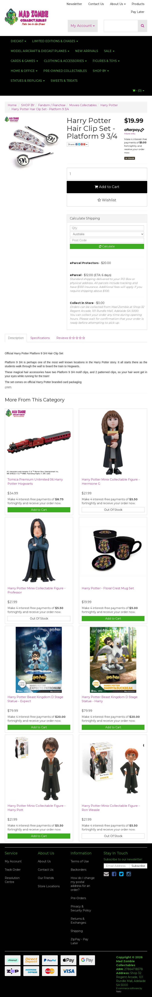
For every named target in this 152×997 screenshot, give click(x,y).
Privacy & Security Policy (81, 908)
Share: (77, 144)
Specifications (40, 338)
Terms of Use (80, 861)
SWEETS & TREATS (64, 80)
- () (138, 90)
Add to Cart (107, 187)
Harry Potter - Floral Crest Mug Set (108, 588)
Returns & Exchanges (78, 920)
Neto (118, 991)
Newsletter (74, 4)
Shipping (77, 931)
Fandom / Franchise (52, 105)
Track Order (13, 869)
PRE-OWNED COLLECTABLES (65, 71)
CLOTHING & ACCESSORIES (65, 61)
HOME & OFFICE (24, 71)
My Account (83, 26)
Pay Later (137, 12)
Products (138, 4)
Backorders (78, 869)
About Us (118, 4)
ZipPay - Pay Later (79, 941)
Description (16, 338)
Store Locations (49, 886)
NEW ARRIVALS (86, 51)
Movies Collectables (83, 105)
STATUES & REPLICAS (28, 80)
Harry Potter (109, 105)
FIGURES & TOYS (106, 61)
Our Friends (46, 878)
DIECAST (18, 41)
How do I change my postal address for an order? (83, 884)
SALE (109, 51)
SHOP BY (101, 71)
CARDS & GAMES (24, 61)
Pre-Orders (78, 898)
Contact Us (96, 4)
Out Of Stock (113, 510)
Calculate (107, 246)
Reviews (70, 338)
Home (12, 105)
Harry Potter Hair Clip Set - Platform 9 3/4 (40, 109)
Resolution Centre (12, 880)
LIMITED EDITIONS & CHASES (55, 41)
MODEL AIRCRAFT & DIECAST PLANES (40, 51)
